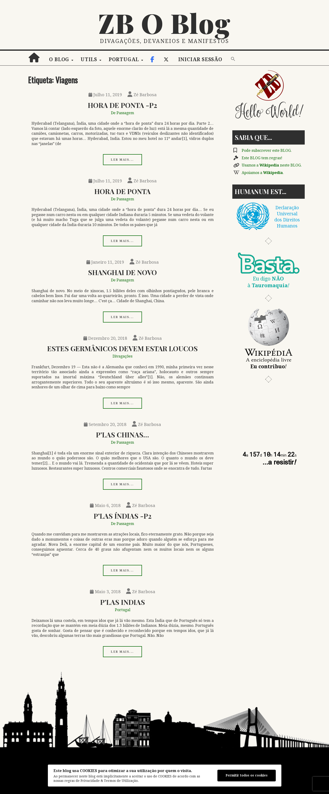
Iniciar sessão (200, 59)
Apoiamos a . (263, 172)
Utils (89, 59)
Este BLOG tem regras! (262, 158)
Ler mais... (122, 159)
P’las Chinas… (122, 434)
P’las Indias (122, 601)
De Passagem (122, 113)
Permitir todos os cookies (247, 775)
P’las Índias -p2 (123, 515)
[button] (233, 59)
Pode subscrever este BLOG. (267, 150)
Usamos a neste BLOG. (272, 165)
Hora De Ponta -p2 (122, 105)
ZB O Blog (164, 23)
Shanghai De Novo (122, 272)
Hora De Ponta (122, 191)
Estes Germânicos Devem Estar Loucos (122, 348)
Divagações (122, 356)
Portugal (124, 59)
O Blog (59, 59)
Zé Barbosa (142, 94)
